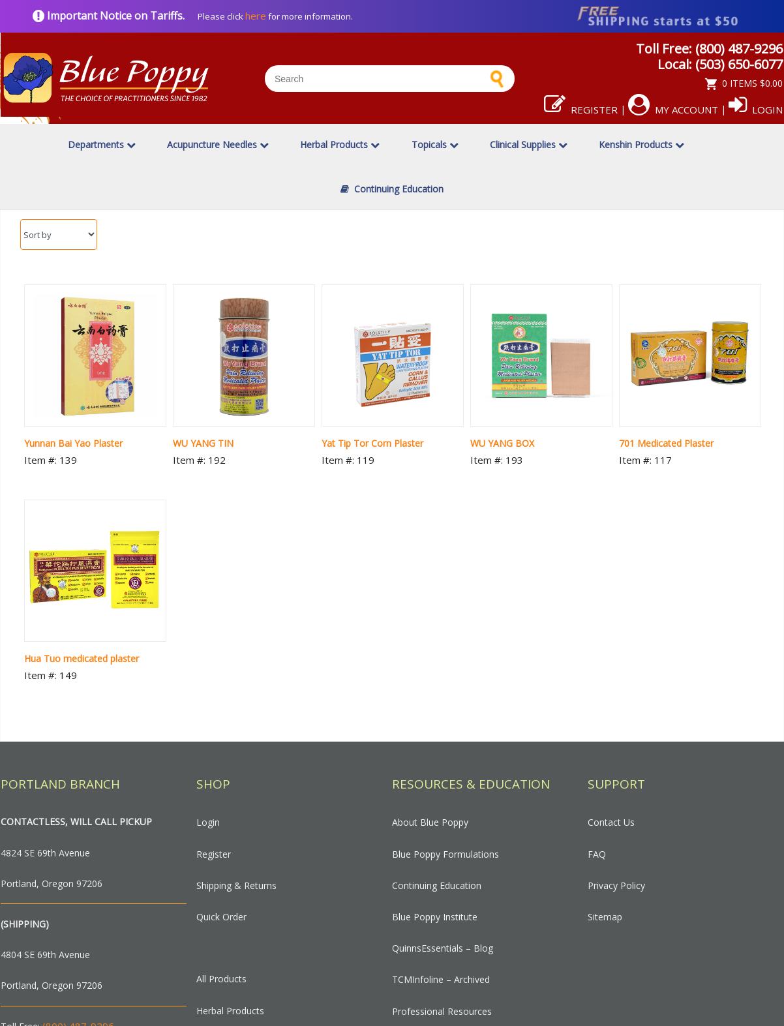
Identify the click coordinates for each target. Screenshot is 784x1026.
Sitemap (605, 917)
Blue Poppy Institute (434, 917)
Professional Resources (442, 1011)
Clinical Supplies (528, 144)
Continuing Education (392, 189)
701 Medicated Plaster (666, 443)
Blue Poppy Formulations (445, 854)
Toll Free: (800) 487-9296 (709, 48)
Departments (102, 144)
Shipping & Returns (236, 885)
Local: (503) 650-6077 (720, 64)
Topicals (435, 144)
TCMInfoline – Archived (441, 979)
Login (756, 109)
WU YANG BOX (502, 443)
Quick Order (221, 917)
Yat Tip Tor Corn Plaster (372, 443)
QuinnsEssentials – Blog (442, 948)
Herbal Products (340, 144)
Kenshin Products (641, 144)
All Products (221, 979)
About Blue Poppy (430, 822)
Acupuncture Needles (218, 144)
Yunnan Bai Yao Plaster (73, 443)
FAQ (597, 854)
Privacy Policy (616, 885)
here (255, 15)
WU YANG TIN (203, 443)
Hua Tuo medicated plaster (81, 658)
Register (581, 109)
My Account (673, 109)
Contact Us (611, 822)
